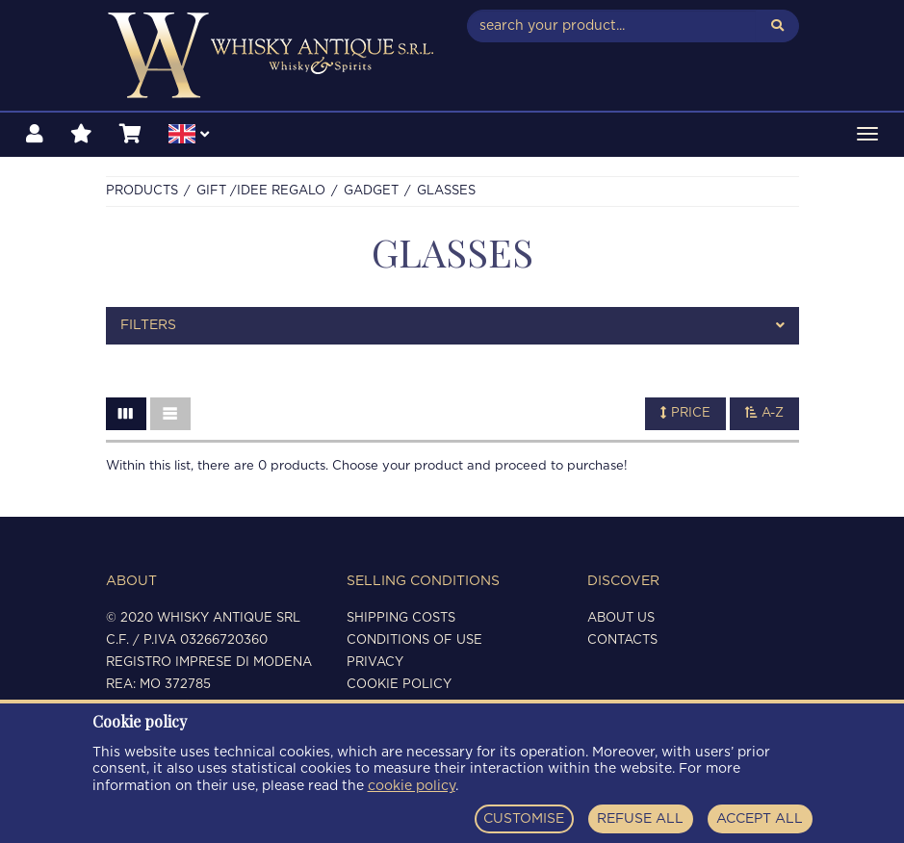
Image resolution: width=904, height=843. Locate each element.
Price (685, 413)
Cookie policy (399, 684)
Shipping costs (401, 618)
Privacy (375, 662)
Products (142, 191)
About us (621, 618)
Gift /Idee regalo (260, 191)
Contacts (622, 640)
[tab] (452, 326)
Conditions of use (414, 640)
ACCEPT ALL (759, 819)
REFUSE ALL (640, 819)
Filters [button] (452, 326)
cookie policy (411, 786)
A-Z (764, 413)
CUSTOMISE (523, 819)
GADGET (371, 191)
